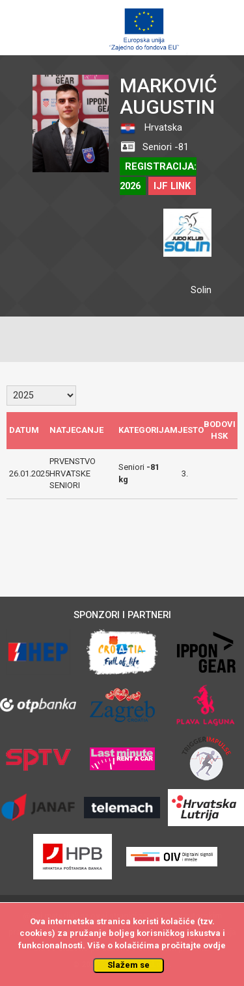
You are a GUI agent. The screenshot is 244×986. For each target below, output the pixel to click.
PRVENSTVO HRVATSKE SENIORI (72, 473)
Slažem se (128, 965)
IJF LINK (172, 186)
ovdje (214, 945)
